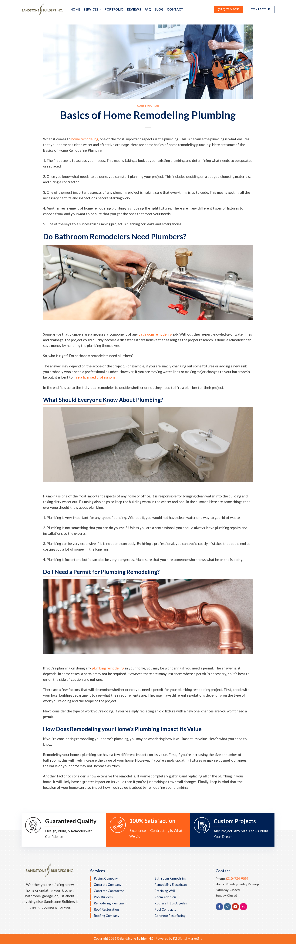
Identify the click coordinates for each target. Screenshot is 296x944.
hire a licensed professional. (95, 377)
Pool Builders (103, 897)
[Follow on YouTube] (235, 906)
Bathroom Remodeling (170, 878)
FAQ (148, 9)
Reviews (134, 9)
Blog (159, 9)
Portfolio (114, 9)
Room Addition (165, 897)
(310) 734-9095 (237, 879)
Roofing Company (106, 916)
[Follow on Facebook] (219, 906)
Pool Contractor (166, 909)
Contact (175, 9)
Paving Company (106, 878)
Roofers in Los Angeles (170, 903)
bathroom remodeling (155, 334)
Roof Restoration (106, 909)
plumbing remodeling (108, 668)
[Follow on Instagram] (227, 906)
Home (75, 9)
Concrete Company (107, 885)
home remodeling (84, 139)
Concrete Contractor (109, 891)
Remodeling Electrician (170, 885)
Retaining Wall (164, 891)
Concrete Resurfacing (170, 916)
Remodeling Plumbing (109, 903)
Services (92, 9)
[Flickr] (243, 906)
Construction (148, 105)
